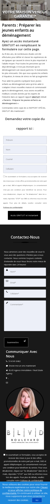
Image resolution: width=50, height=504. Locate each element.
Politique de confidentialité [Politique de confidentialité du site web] (13, 207)
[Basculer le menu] (45, 3)
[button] (24, 215)
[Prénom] (25, 140)
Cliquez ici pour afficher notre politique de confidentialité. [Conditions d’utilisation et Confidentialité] (25, 490)
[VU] (37, 500)
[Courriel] (25, 159)
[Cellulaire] (25, 169)
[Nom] (25, 150)
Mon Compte (34, 5)
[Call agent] (3, 5)
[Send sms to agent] (8, 5)
